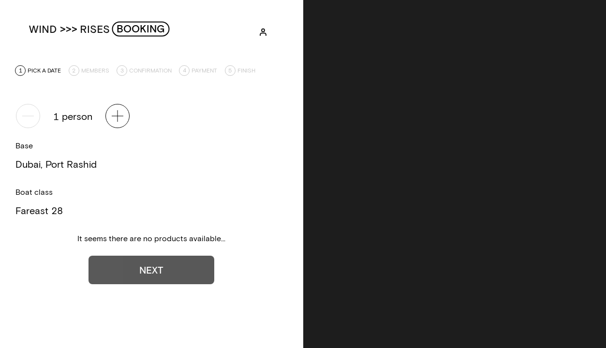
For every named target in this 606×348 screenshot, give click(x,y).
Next (151, 270)
